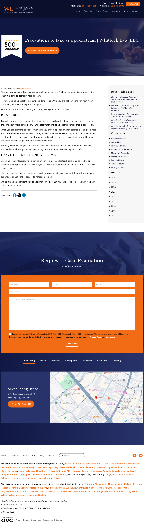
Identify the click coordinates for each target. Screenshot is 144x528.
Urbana (80, 467)
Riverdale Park (126, 474)
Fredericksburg (124, 491)
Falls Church (41, 491)
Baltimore (15, 474)
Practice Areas (102, 11)
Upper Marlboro (115, 467)
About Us (88, 11)
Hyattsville (42, 478)
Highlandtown (29, 478)
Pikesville (53, 471)
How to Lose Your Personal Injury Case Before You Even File (125, 115)
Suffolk (51, 487)
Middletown (134, 463)
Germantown (18, 467)
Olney (88, 463)
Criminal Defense (118, 146)
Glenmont (16, 478)
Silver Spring (29, 360)
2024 (112, 187)
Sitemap (58, 520)
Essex (98, 471)
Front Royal (28, 491)
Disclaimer (110, 337)
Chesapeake (71, 360)
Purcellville (61, 491)
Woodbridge (98, 491)
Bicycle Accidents (118, 138)
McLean (128, 484)
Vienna (18, 491)
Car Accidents (116, 142)
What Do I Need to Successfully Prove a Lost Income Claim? (124, 121)
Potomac (79, 463)
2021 (112, 201)
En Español (133, 4)
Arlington (89, 484)
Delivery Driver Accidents (121, 149)
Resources (48, 520)
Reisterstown (88, 471)
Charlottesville (96, 487)
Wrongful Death (118, 167)
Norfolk (42, 495)
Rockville (69, 463)
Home (77, 11)
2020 (112, 206)
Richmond (42, 487)
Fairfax (10, 495)
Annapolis (26, 474)
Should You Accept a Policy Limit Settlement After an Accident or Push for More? (124, 99)
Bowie (43, 360)
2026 (112, 177)
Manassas (87, 360)
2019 (112, 211)
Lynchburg (71, 487)
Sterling (24, 487)
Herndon (137, 484)
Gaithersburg (44, 467)
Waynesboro (7, 491)
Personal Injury (117, 160)
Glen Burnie (60, 474)
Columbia (30, 471)
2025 (112, 182)
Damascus (109, 463)
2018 (112, 215)
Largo (14, 471)
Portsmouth (84, 491)
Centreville (82, 487)
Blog (126, 11)
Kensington (31, 467)
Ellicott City (42, 471)
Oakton (51, 491)
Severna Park (47, 474)
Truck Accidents (25, 88)
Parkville (106, 471)
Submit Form (72, 344)
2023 (112, 191)
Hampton (73, 491)
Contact (135, 11)
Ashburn (16, 487)
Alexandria (32, 495)
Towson (76, 471)
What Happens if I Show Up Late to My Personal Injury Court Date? (126, 127)
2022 (112, 196)
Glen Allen (102, 360)
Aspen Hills (97, 463)
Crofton (36, 474)
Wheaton (5, 478)
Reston (33, 487)
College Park (130, 467)
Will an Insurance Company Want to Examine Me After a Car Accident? (125, 108)
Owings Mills (65, 471)
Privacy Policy (96, 337)
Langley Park (111, 474)
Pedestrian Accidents (120, 156)
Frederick (55, 360)
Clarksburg (90, 467)
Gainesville (110, 491)
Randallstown (118, 471)
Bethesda (6, 467)
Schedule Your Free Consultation (42, 50)
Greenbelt (102, 467)
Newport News (115, 484)
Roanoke (60, 487)
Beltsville (5, 471)
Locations (116, 11)
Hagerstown (121, 463)
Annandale (110, 487)
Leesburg (117, 360)
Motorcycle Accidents (120, 153)
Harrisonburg (123, 487)
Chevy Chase (58, 467)
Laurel (21, 471)
